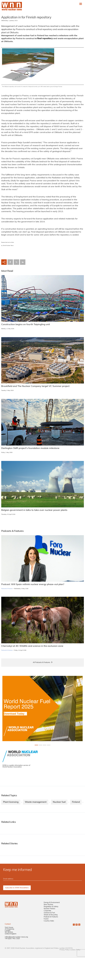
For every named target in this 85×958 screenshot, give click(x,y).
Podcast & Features (51, 917)
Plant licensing (10, 802)
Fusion (46, 919)
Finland (76, 802)
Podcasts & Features (7, 588)
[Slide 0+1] (36, 745)
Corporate (47, 911)
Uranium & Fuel (49, 913)
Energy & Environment (52, 902)
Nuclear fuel (59, 802)
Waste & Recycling (50, 915)
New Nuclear (48, 905)
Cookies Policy (75, 950)
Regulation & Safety (51, 907)
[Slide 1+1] (40, 745)
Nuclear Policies (49, 909)
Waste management (35, 802)
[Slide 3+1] (48, 745)
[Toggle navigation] (80, 4)
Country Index (49, 921)
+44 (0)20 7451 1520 (12, 939)
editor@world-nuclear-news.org (16, 937)
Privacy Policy (64, 950)
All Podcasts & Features (41, 662)
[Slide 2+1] (44, 745)
